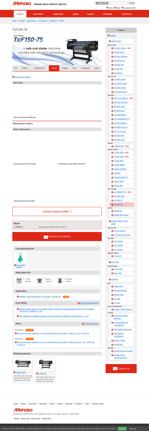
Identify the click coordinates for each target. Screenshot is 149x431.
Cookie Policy (46, 418)
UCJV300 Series (120, 92)
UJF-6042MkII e (120, 115)
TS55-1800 (118, 186)
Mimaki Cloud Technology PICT (121, 356)
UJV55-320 (118, 69)
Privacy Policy (36, 418)
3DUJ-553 (118, 273)
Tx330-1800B (119, 165)
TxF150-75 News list (91, 323)
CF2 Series (118, 250)
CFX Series (118, 241)
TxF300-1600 (119, 196)
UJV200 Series (122, 48)
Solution (66, 296)
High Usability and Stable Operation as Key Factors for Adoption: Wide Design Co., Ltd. (54, 316)
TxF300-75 (118, 200)
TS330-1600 (119, 181)
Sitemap (16, 418)
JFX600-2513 (119, 111)
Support (90, 14)
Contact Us (127, 14)
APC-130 (117, 256)
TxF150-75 (53, 21)
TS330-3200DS (120, 169)
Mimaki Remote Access (123, 351)
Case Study (38, 14)
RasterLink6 (118, 295)
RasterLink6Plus (120, 290)
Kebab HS (118, 211)
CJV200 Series (120, 79)
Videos (54, 68)
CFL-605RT (118, 245)
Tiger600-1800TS (121, 177)
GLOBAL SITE (102, 3)
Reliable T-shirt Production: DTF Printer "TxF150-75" (40, 297)
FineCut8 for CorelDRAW (119, 335)
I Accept (122, 429)
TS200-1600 (121, 157)
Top (15, 68)
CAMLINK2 (118, 345)
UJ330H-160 (121, 146)
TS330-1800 (121, 152)
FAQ (74, 68)
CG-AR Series (119, 231)
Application (58, 14)
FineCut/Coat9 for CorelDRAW (121, 323)
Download (107, 14)
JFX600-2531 (119, 106)
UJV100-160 (119, 65)
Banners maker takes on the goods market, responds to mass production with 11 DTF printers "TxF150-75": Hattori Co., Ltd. (56, 310)
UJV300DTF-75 (122, 192)
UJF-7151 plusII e (123, 98)
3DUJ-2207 (118, 269)
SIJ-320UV (118, 73)
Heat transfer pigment (20, 266)
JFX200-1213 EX (121, 102)
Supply (76, 14)
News (118, 8)
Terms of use (25, 418)
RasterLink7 (118, 286)
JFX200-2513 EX (121, 127)
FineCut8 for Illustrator (123, 329)
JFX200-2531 (119, 136)
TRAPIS (117, 173)
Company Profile (129, 8)
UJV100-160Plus (120, 56)
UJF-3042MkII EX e (122, 119)
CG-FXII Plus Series (122, 235)
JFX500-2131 (119, 140)
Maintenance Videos (22, 77)
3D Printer (115, 262)
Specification (40, 68)
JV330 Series (119, 61)
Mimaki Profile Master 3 (123, 309)
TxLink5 (117, 299)
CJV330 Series (120, 88)
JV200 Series (119, 52)
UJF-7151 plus (120, 131)
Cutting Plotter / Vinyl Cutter (119, 222)
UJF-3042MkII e (120, 123)
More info (133, 429)
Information (29, 330)
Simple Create (119, 340)
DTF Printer (42, 21)
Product (20, 14)
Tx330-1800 (118, 161)
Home (111, 8)
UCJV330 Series (120, 84)
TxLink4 (117, 303)
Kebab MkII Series (121, 215)
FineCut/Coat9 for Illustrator (121, 317)
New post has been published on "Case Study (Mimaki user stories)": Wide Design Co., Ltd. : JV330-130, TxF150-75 (56, 343)
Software (114, 279)
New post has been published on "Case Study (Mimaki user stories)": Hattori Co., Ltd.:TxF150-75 (53, 333)
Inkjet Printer (31, 21)
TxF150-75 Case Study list (89, 303)
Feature (25, 68)
